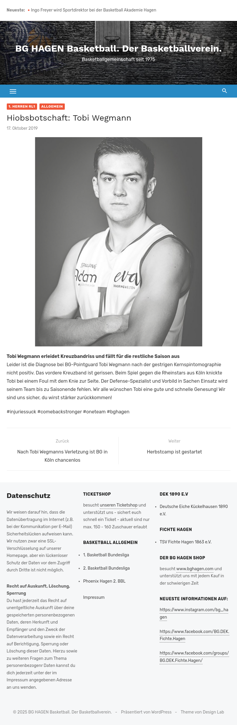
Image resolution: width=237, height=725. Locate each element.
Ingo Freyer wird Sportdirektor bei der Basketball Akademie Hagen (93, 10)
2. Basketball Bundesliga (106, 568)
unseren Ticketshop (118, 505)
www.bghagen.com (194, 568)
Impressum (94, 597)
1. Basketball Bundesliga (106, 555)
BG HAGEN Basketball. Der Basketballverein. (118, 48)
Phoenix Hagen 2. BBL (104, 581)
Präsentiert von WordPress (146, 712)
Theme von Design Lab (202, 712)
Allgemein (52, 106)
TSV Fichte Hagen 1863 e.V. (185, 542)
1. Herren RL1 (22, 106)
